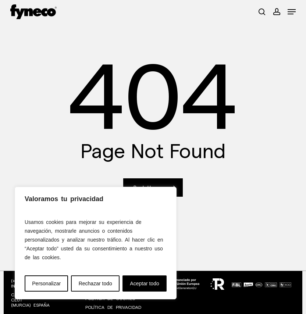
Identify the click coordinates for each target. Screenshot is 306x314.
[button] (292, 11)
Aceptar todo (144, 283)
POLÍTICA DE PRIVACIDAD (113, 307)
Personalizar (46, 283)
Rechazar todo (95, 283)
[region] (96, 243)
